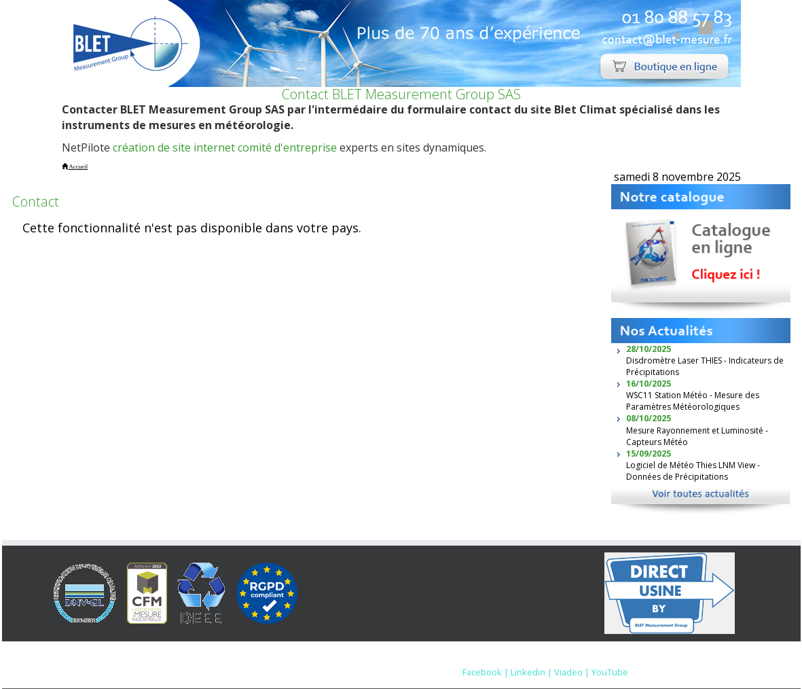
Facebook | (485, 672)
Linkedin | (531, 672)
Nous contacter (563, 658)
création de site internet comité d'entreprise (225, 147)
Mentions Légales (481, 658)
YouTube (609, 672)
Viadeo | (571, 672)
